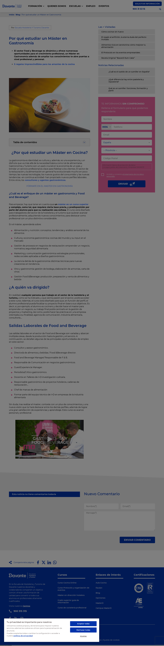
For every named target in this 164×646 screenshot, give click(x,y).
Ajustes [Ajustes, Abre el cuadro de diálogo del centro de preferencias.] (83, 636)
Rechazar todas (83, 630)
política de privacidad (23, 636)
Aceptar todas (83, 624)
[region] (51, 630)
